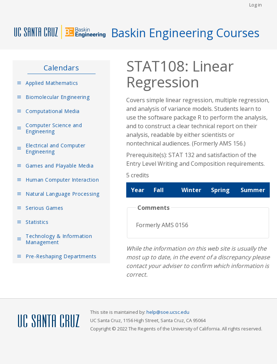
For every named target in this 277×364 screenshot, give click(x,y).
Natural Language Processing (63, 193)
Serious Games (44, 207)
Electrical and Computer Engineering (55, 148)
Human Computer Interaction (62, 179)
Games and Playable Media (59, 165)
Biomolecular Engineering (57, 97)
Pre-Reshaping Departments (61, 256)
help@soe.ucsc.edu (167, 312)
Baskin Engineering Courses (185, 32)
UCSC (48, 321)
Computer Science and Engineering (54, 128)
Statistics (37, 221)
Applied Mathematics (52, 82)
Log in (255, 4)
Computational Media (53, 111)
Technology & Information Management (59, 239)
